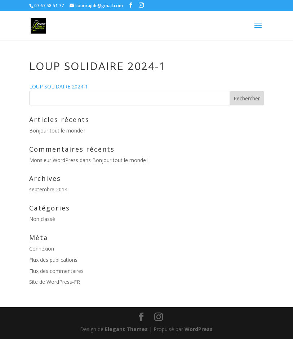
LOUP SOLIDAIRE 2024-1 (58, 86)
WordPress (199, 329)
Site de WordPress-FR (54, 281)
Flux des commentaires (56, 271)
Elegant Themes (126, 329)
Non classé (42, 219)
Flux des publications (53, 259)
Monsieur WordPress (53, 160)
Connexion (41, 248)
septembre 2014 (48, 189)
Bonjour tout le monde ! (57, 130)
